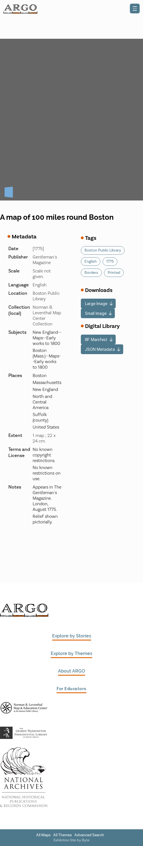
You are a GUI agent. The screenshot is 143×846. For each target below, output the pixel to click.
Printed (114, 272)
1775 (110, 261)
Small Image (95, 313)
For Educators (71, 689)
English (90, 261)
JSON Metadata (100, 349)
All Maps (43, 835)
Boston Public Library (102, 250)
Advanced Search (89, 835)
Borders (91, 272)
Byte (85, 840)
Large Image (96, 303)
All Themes (62, 835)
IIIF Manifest (96, 339)
